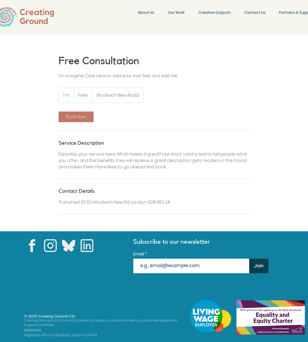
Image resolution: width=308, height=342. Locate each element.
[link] (76, 117)
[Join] (259, 266)
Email (139, 254)
